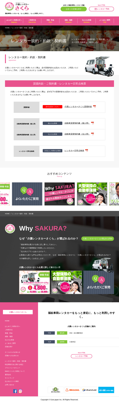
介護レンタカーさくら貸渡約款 (78, 107)
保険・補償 (68, 21)
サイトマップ (9, 378)
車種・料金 (50, 21)
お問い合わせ (9, 385)
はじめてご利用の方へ (14, 21)
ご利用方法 (32, 21)
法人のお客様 (87, 21)
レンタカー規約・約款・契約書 (15, 361)
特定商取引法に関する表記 (14, 364)
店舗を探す (9, 346)
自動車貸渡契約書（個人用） (77, 123)
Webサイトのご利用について (15, 371)
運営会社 (8, 374)
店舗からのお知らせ (12, 355)
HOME (7, 321)
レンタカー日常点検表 (74, 151)
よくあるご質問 (105, 21)
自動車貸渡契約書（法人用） (77, 134)
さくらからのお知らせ (12, 352)
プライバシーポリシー (12, 368)
